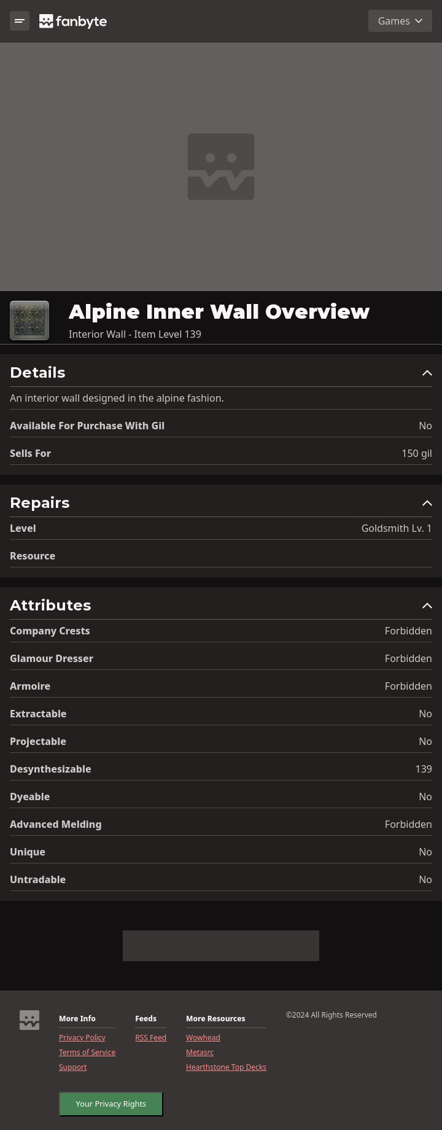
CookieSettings (98, 1101)
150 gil (416, 453)
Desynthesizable (50, 769)
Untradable (38, 879)
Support (73, 1067)
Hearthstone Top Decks (226, 1067)
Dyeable (30, 796)
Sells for (30, 453)
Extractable (38, 713)
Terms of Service (87, 1053)
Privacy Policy (82, 1038)
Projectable (38, 741)
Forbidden (408, 631)
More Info (77, 1019)
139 (424, 769)
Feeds (146, 1019)
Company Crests (50, 631)
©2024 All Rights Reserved (331, 1015)
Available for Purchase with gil (87, 425)
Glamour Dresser (51, 658)
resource (32, 556)
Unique (27, 852)
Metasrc (200, 1053)
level (23, 528)
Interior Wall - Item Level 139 (135, 334)
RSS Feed (150, 1038)
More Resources (215, 1019)
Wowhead (203, 1038)
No (425, 425)
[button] (221, 375)
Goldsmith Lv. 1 (397, 528)
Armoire (30, 686)
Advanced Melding (56, 824)
